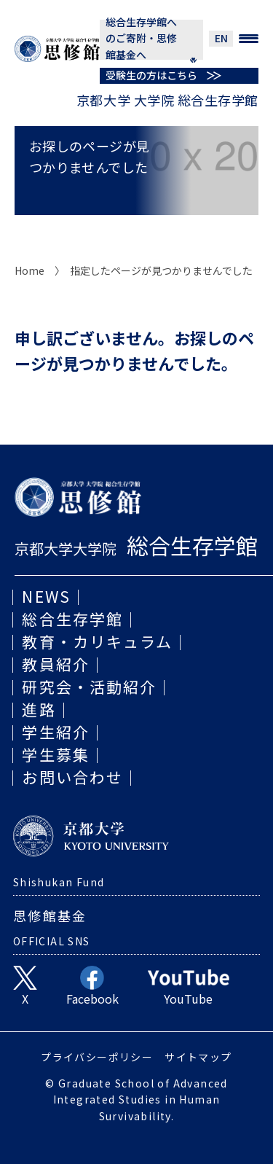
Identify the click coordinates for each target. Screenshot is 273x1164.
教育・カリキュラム (97, 641)
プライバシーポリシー (97, 1057)
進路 (38, 709)
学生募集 (55, 754)
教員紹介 (55, 664)
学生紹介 (55, 732)
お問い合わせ (72, 777)
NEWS (46, 596)
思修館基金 (50, 915)
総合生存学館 (72, 619)
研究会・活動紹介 (89, 687)
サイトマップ (198, 1057)
